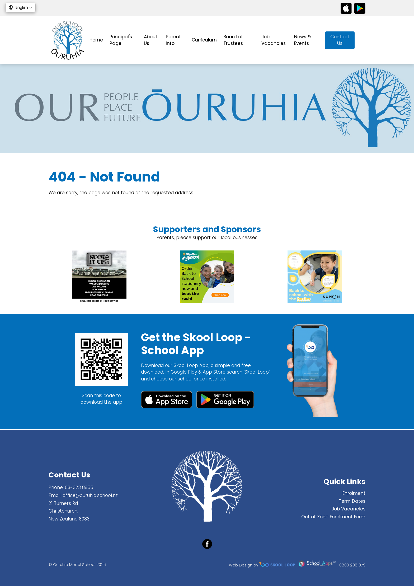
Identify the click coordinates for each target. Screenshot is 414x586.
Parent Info (173, 40)
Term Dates (352, 501)
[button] (20, 7)
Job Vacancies (273, 40)
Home (96, 40)
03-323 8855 (79, 487)
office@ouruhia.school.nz (90, 495)
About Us (150, 40)
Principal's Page (121, 40)
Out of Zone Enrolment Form (333, 517)
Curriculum (204, 40)
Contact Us (339, 40)
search (362, 40)
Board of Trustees (233, 40)
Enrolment (353, 493)
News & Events (302, 40)
